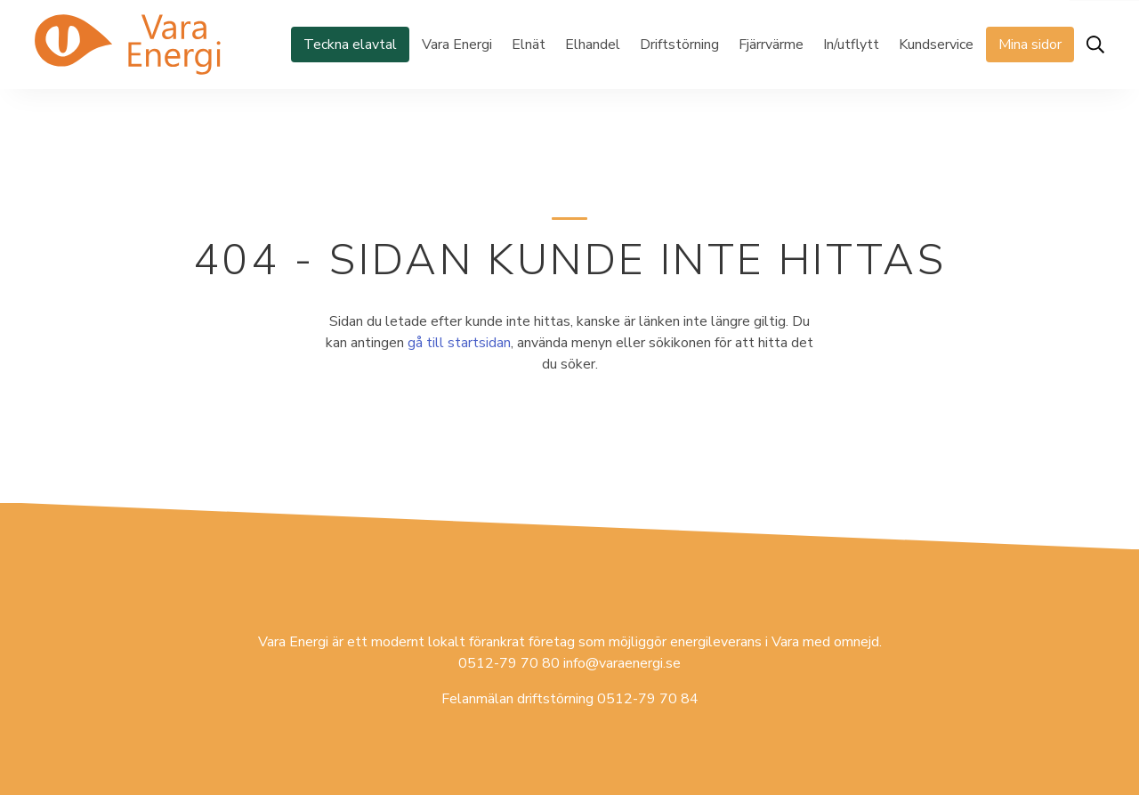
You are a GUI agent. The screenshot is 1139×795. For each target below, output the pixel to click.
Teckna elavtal (350, 44)
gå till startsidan (459, 343)
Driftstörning (679, 44)
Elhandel (592, 44)
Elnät (528, 44)
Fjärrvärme (771, 44)
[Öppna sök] (1095, 44)
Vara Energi (457, 44)
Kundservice (936, 44)
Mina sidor (1030, 44)
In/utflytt (851, 44)
